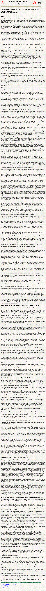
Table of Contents (5, 585)
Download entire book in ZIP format (10, 584)
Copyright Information (6, 587)
